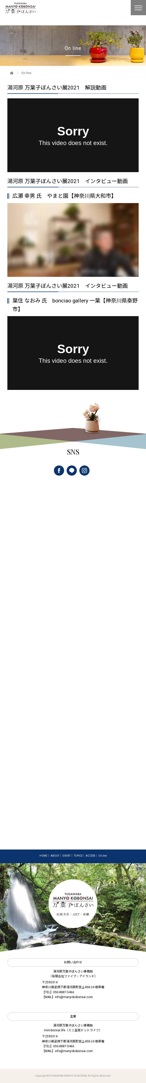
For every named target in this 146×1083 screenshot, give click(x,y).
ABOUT (55, 855)
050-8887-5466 (63, 992)
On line (102, 855)
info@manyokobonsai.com (74, 997)
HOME (43, 855)
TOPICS (78, 855)
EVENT (66, 855)
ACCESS (90, 855)
